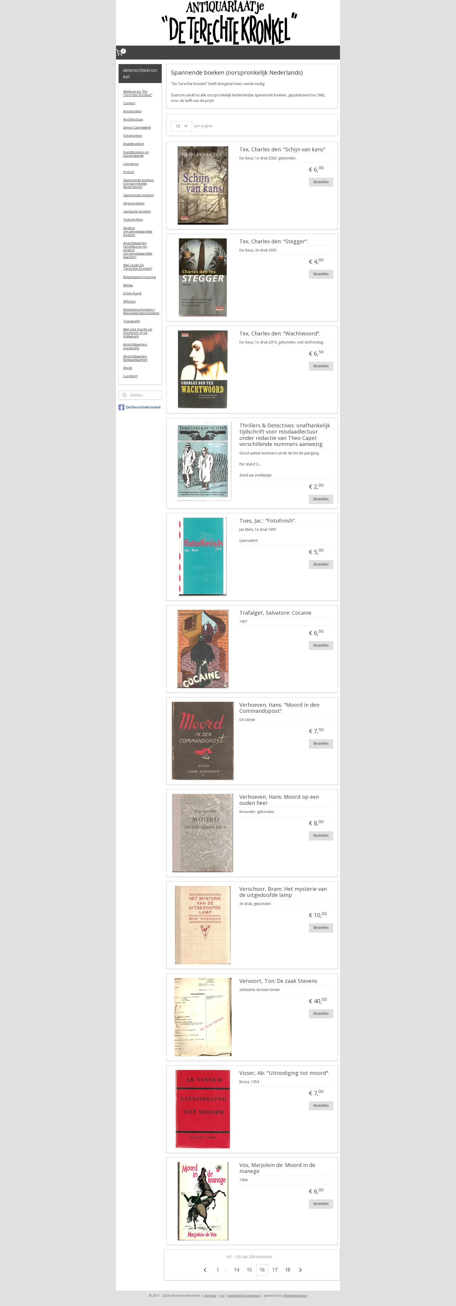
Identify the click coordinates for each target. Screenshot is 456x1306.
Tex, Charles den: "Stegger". (273, 241)
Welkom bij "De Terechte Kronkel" (137, 93)
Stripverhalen (134, 203)
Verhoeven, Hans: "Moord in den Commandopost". (279, 708)
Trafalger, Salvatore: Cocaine (275, 613)
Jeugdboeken (133, 143)
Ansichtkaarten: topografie (135, 346)
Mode (127, 368)
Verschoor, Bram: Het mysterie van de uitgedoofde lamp (283, 892)
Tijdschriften (133, 219)
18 (287, 1270)
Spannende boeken (138, 195)
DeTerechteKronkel (139, 407)
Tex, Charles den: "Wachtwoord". (279, 333)
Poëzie (128, 172)
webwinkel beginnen (244, 1295)
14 (236, 1270)
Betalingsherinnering (139, 277)
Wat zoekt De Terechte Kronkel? (137, 267)
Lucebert (130, 376)
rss (222, 1295)
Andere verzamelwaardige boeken (137, 231)
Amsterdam (132, 111)
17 (274, 1270)
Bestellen (321, 181)
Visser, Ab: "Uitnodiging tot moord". (284, 1073)
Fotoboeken (132, 135)
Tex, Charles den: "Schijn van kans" (282, 149)
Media (128, 285)
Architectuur (133, 119)
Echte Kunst (132, 293)
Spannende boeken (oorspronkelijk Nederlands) (138, 183)
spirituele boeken (137, 211)
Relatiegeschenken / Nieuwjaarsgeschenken (141, 311)
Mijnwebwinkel (295, 1295)
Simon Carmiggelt (137, 127)
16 (261, 1270)
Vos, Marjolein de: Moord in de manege (277, 1168)
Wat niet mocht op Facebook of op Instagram (137, 332)
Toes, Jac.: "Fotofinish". (267, 521)
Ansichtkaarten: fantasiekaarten (135, 358)
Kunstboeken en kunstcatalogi (136, 154)
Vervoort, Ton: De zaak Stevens (278, 981)
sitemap (210, 1295)
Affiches (129, 301)
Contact (129, 103)
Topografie (131, 321)
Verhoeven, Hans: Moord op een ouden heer (279, 800)
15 (249, 1270)
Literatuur (131, 163)
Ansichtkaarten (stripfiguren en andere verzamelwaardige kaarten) (137, 250)
